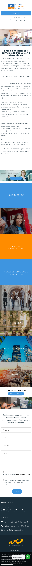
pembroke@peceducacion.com (15, 530)
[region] (16, 37)
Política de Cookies (7, 564)
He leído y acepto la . (16, 474)
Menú (17, 13)
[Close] (30, 554)
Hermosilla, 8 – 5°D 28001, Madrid (16, 522)
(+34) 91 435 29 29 (19, 17)
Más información (16, 393)
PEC (16, 93)
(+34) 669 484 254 (19, 20)
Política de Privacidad (23, 474)
